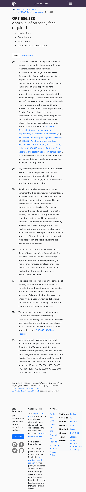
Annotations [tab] (29, 55)
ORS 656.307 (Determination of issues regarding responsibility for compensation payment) (38, 130)
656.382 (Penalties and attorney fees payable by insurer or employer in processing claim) (39, 144)
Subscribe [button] (18, 436)
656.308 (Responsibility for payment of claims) (40, 137)
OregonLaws (41, 3)
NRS (72, 425)
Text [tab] (16, 55)
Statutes (74, 421)
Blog (52, 420)
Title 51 (34, 9)
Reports (53, 441)
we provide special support (35, 460)
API (51, 431)
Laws (72, 429)
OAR (72, 433)
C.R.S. (72, 417)
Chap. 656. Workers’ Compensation (29, 12)
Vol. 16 (25, 9)
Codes (73, 414)
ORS (19, 9)
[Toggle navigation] (70, 3)
